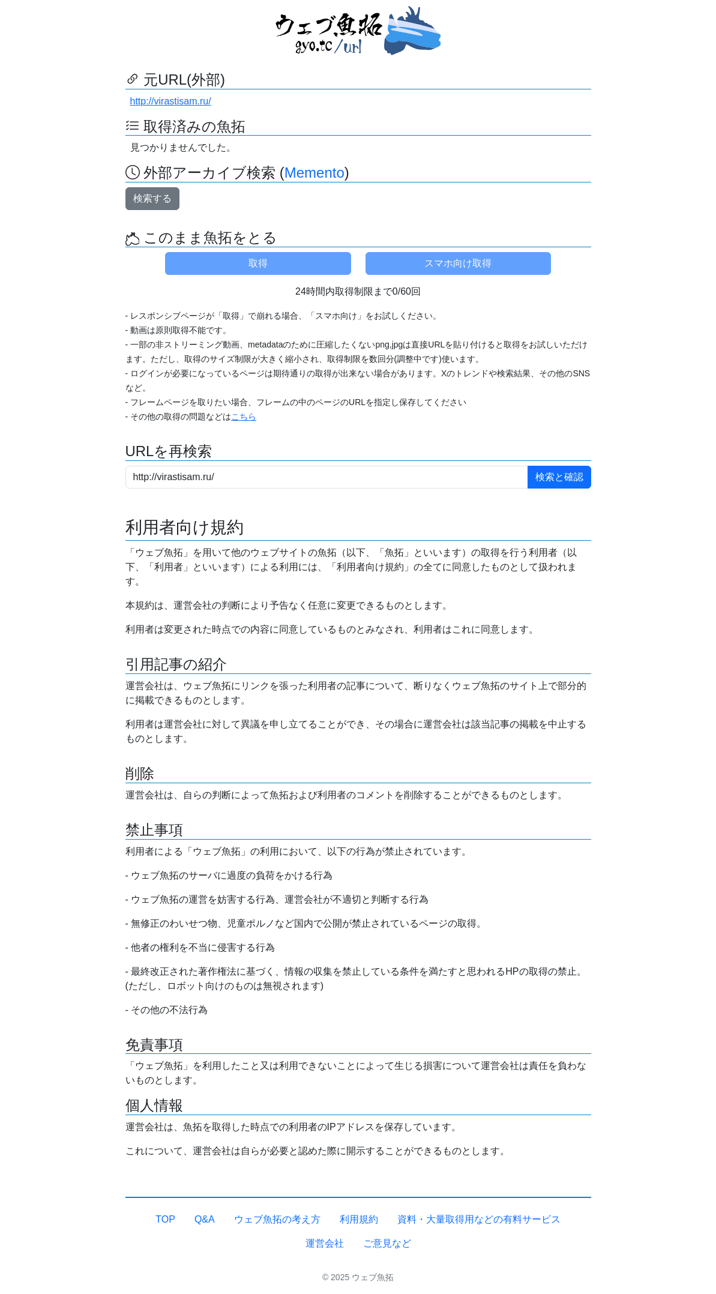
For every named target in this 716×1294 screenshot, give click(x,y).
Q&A (204, 1219)
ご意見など (387, 1243)
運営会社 (324, 1243)
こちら (243, 416)
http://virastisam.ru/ (170, 101)
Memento (314, 172)
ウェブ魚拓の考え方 (277, 1219)
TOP (165, 1219)
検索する (152, 198)
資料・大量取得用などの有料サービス (479, 1219)
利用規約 (359, 1219)
